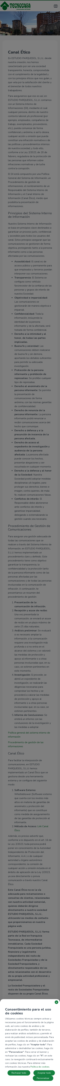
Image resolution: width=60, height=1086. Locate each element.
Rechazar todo (19, 1072)
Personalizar (43, 1078)
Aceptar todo (44, 1072)
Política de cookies (39, 1066)
